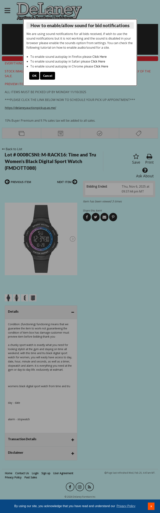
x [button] (151, 506)
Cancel (47, 75)
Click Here (99, 57)
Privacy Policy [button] (126, 506)
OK (34, 75)
